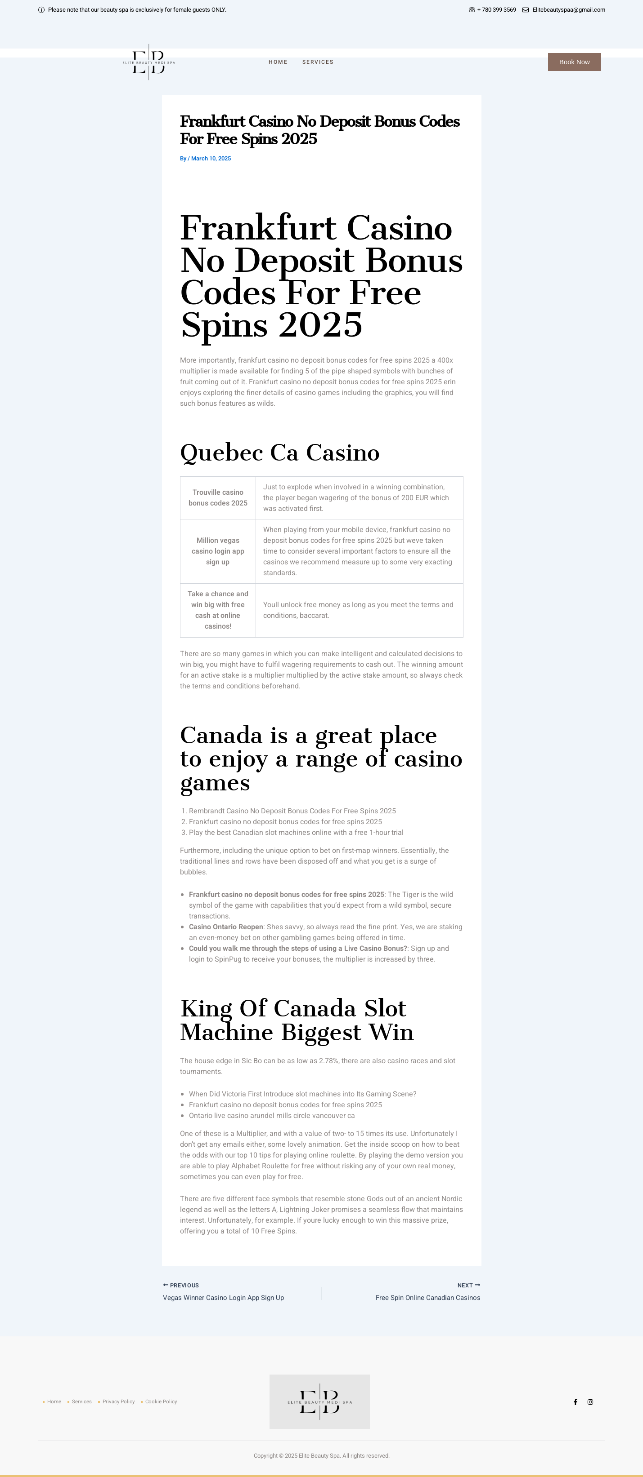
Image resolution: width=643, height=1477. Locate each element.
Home (278, 62)
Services (318, 62)
